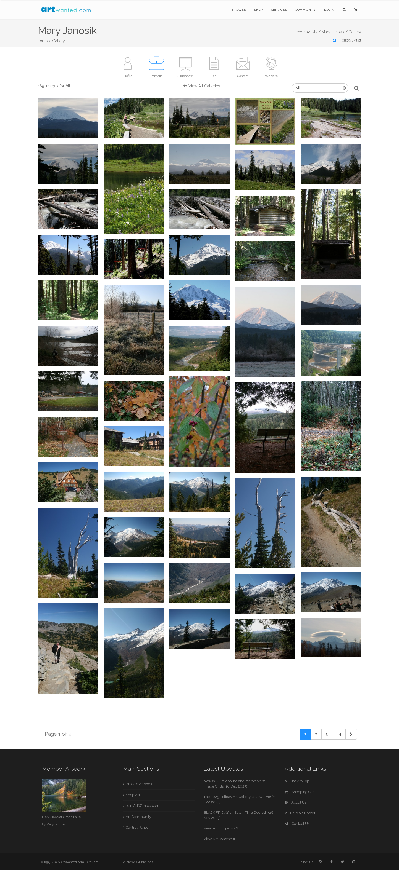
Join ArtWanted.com (142, 806)
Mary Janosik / (335, 32)
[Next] (351, 734)
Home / (298, 32)
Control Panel (137, 827)
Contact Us (297, 823)
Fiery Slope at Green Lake (61, 817)
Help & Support (300, 813)
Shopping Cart (300, 792)
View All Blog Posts (221, 828)
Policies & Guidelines (137, 862)
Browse (238, 10)
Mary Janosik (56, 824)
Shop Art (133, 795)
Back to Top (297, 781)
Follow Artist (347, 40)
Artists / (313, 32)
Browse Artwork (139, 784)
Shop (258, 10)
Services (279, 10)
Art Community (138, 817)
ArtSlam (92, 862)
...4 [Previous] (338, 734)
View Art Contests (219, 839)
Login (329, 10)
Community (305, 10)
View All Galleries (204, 86)
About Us (295, 802)
